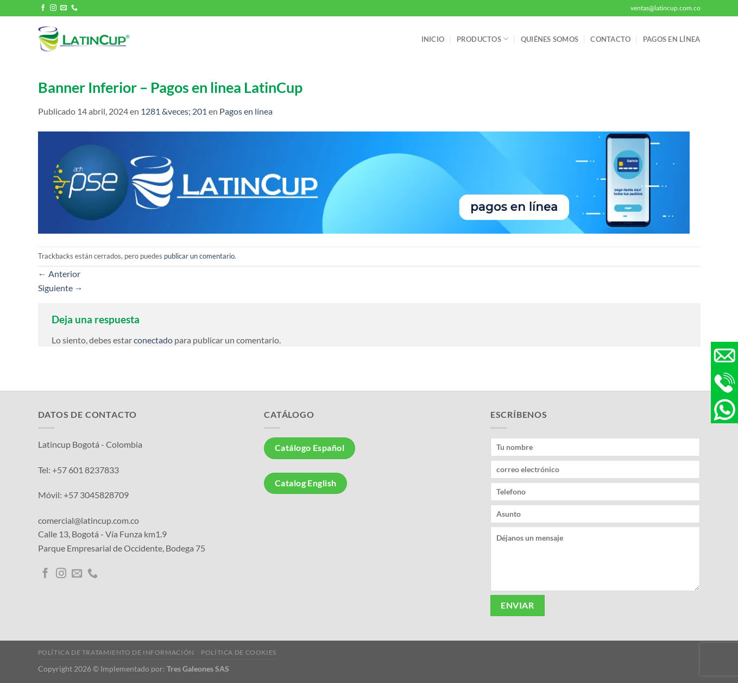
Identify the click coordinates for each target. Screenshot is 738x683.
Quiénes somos (549, 39)
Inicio (433, 39)
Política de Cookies (238, 652)
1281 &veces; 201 (174, 111)
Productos (483, 39)
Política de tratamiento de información (116, 652)
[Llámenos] (74, 8)
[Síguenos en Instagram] (53, 8)
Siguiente (60, 288)
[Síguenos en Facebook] (43, 8)
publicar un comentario (199, 256)
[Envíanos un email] (63, 8)
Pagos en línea (672, 39)
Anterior (59, 273)
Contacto (610, 39)
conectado (153, 340)
